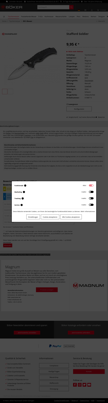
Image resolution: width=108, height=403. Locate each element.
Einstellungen (33, 217)
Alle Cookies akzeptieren (71, 217)
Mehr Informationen (88, 211)
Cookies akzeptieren (50, 217)
